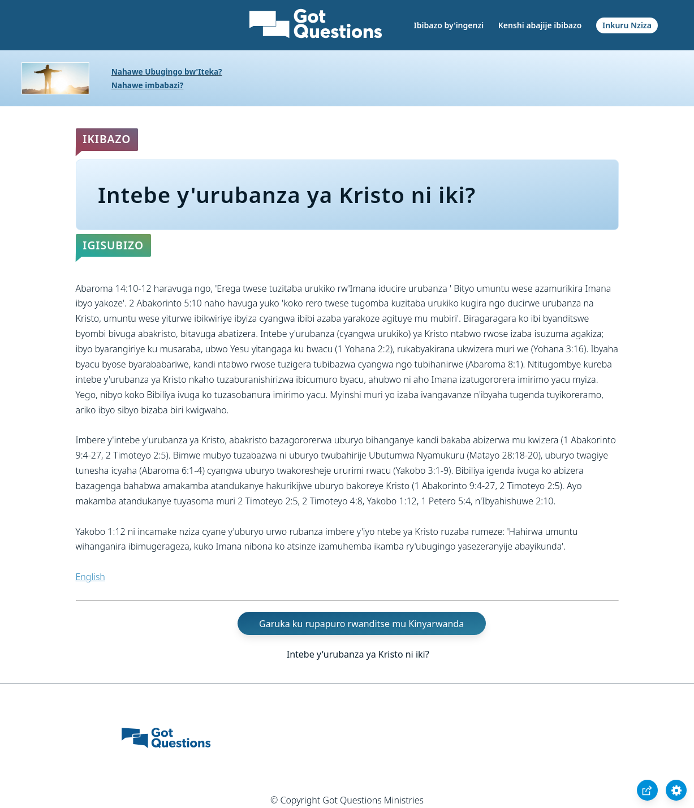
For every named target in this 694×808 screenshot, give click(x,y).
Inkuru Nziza (627, 25)
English (90, 577)
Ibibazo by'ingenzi (449, 25)
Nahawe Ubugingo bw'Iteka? (166, 71)
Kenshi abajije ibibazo (540, 25)
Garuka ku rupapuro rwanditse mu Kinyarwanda (361, 623)
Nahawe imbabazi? (147, 85)
